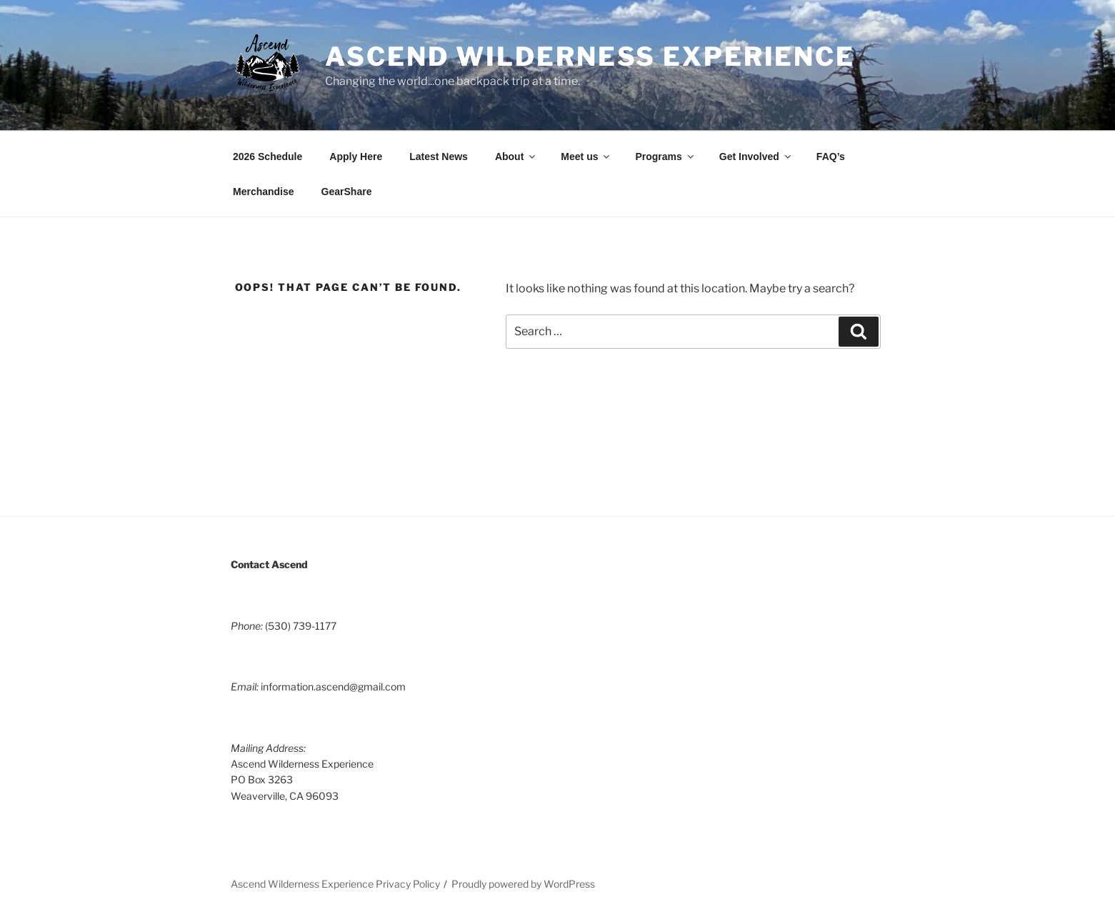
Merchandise (263, 191)
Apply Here (355, 156)
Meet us (586, 156)
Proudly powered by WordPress (523, 884)
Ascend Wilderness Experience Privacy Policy (335, 884)
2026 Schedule (267, 156)
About (516, 156)
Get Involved (756, 156)
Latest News (438, 156)
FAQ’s (830, 156)
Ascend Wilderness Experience (590, 56)
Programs (665, 156)
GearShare (346, 191)
